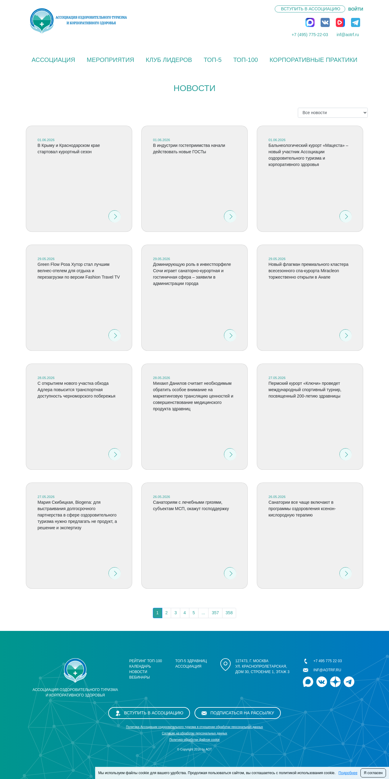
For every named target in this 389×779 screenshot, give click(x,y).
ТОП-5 (213, 59)
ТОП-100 (245, 59)
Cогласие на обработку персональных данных (194, 733)
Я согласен (373, 773)
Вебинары (139, 677)
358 (228, 612)
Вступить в (310, 8)
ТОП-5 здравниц (191, 661)
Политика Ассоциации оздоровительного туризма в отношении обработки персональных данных (194, 727)
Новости (138, 672)
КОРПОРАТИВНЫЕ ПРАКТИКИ (313, 59)
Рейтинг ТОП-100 (145, 661)
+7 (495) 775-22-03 (309, 34)
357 (215, 612)
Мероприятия (110, 59)
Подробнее (348, 773)
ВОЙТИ (355, 9)
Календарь (140, 666)
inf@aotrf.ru (348, 34)
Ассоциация (53, 59)
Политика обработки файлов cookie (194, 739)
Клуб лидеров (169, 59)
